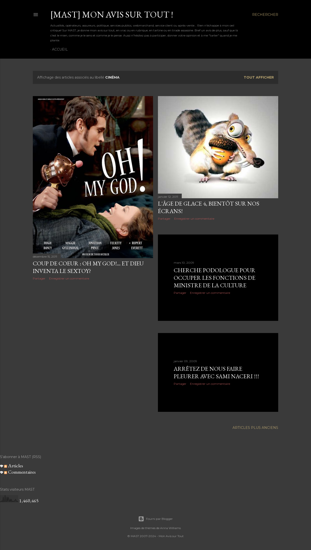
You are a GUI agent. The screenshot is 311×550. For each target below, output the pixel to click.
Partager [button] (39, 278)
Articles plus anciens (255, 427)
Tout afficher (259, 77)
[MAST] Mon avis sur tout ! (111, 14)
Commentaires (20, 472)
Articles (13, 465)
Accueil (60, 49)
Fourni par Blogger (155, 519)
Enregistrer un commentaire (69, 278)
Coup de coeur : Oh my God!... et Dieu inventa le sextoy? (88, 267)
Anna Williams (170, 528)
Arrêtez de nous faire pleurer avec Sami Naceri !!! (216, 372)
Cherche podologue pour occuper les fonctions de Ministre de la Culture (214, 277)
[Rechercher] (265, 14)
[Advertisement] (93, 326)
